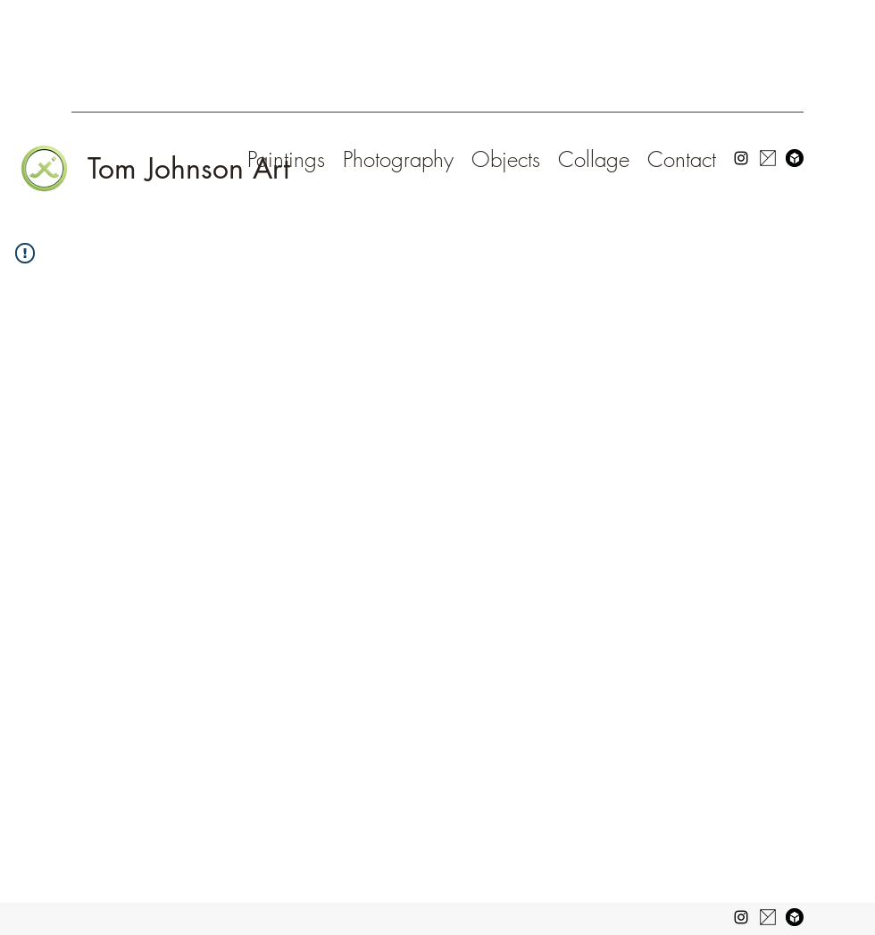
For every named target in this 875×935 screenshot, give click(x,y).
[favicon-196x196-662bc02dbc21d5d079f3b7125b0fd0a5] (795, 917)
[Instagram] (741, 158)
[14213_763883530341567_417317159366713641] (768, 158)
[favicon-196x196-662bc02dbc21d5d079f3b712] (795, 158)
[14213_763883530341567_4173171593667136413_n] (768, 917)
